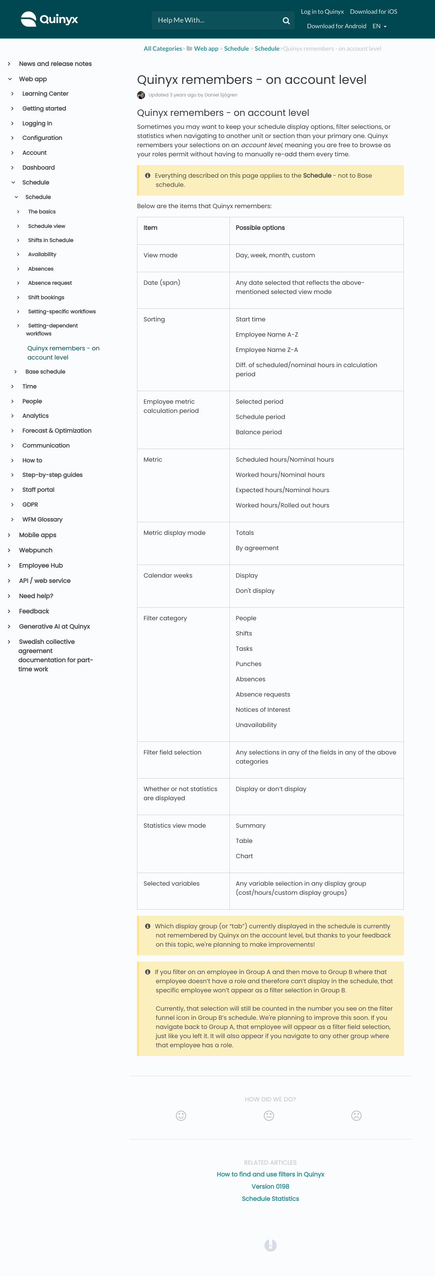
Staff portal (37, 490)
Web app (32, 79)
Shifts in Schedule (50, 240)
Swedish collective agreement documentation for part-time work (55, 655)
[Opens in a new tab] (271, 1245)
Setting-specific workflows (61, 311)
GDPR (29, 505)
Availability (41, 254)
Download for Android (336, 26)
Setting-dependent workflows (52, 329)
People (31, 402)
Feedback (33, 611)
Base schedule (44, 372)
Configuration (41, 138)
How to (31, 461)
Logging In (36, 124)
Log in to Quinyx (322, 11)
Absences (40, 269)
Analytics (35, 416)
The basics (41, 211)
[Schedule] (236, 48)
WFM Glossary (41, 520)
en (377, 26)
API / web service (44, 580)
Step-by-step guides (52, 475)
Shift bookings (45, 297)
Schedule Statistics (270, 1198)
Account (34, 153)
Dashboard (38, 168)
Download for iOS (373, 11)
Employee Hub (40, 565)
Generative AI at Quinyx (54, 626)
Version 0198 (270, 1186)
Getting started (43, 109)
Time (29, 387)
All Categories (163, 48)
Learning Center (45, 94)
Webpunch (35, 550)
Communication (45, 446)
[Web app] (202, 48)
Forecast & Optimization (56, 431)
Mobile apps (37, 535)
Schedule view (46, 226)
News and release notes (55, 63)
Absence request (49, 283)
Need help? (35, 596)
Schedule (35, 183)
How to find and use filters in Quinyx (270, 1174)
